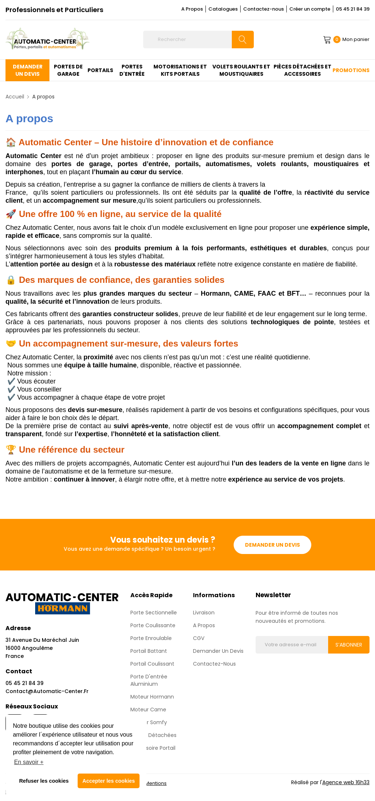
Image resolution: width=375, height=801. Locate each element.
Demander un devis (272, 544)
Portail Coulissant (152, 663)
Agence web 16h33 (346, 782)
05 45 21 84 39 (353, 8)
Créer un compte (309, 8)
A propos (204, 625)
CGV (198, 637)
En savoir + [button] (28, 762)
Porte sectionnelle (153, 612)
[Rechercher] (198, 39)
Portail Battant (148, 650)
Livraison (204, 612)
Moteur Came (148, 709)
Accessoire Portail (152, 747)
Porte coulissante (152, 625)
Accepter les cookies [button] (108, 781)
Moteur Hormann (152, 696)
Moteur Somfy (148, 722)
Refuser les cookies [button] (43, 781)
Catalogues (223, 8)
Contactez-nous (263, 8)
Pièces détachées (153, 734)
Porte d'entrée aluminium (148, 680)
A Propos (192, 8)
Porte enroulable (151, 637)
